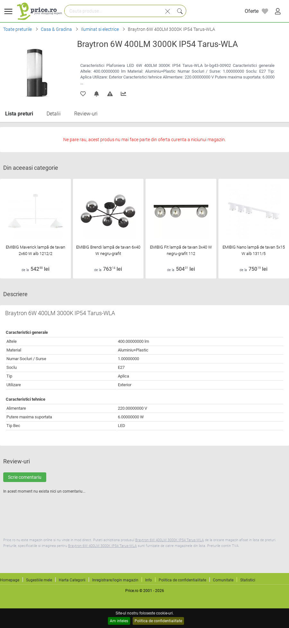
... (81, 82)
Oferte (251, 11)
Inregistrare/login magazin (115, 580)
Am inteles (119, 621)
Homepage (9, 580)
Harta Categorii (72, 580)
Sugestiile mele (39, 580)
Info (148, 580)
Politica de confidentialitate (158, 621)
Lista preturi (19, 114)
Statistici (247, 580)
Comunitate (223, 580)
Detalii (54, 114)
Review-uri (86, 114)
